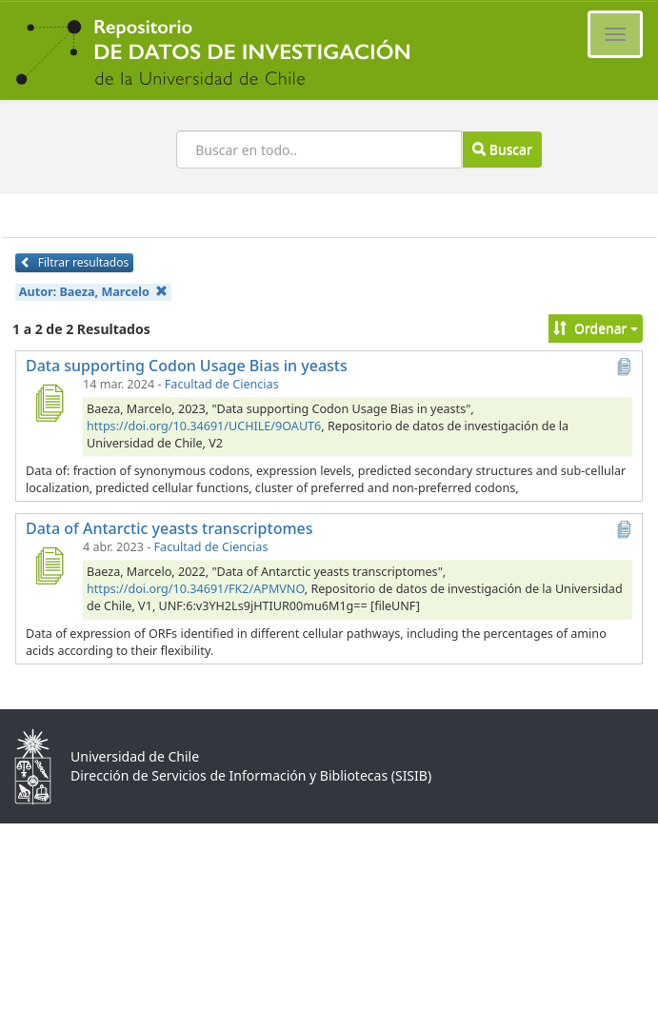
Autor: (93, 292)
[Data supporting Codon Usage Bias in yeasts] (48, 403)
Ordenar (595, 328)
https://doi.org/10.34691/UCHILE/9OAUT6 (204, 426)
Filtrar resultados (74, 262)
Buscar (501, 149)
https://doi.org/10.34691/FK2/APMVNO (196, 589)
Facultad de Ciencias (222, 384)
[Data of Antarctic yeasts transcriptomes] (48, 565)
